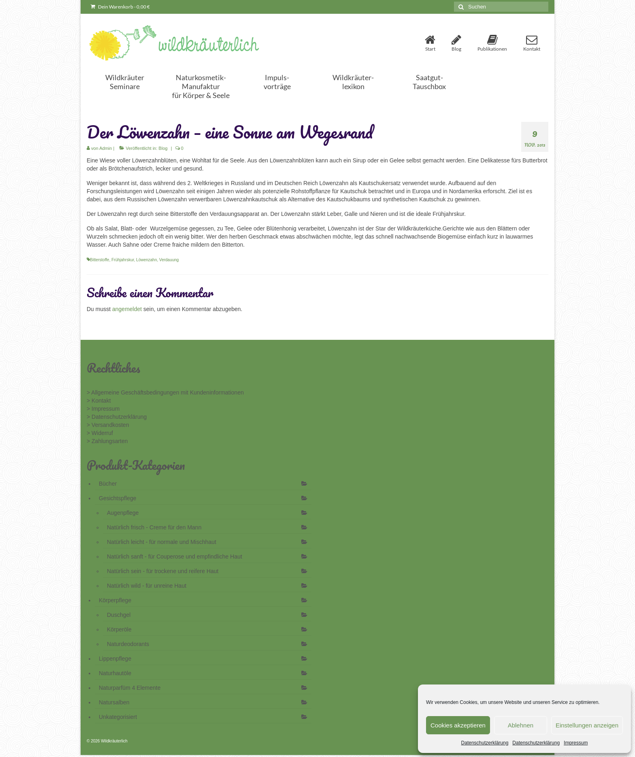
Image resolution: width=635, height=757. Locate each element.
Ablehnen (520, 725)
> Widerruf (100, 433)
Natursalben (114, 702)
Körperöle (119, 629)
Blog (163, 148)
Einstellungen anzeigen (587, 725)
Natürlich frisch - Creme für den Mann (154, 527)
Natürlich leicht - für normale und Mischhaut (161, 542)
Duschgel (118, 615)
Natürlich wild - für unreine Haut (146, 585)
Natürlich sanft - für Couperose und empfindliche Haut (174, 556)
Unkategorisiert (118, 717)
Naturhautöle (115, 673)
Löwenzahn (146, 260)
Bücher (108, 483)
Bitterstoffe (99, 260)
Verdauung (169, 260)
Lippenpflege (115, 658)
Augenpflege (123, 513)
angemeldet (127, 309)
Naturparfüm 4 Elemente (130, 687)
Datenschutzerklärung (485, 743)
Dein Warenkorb (120, 7)
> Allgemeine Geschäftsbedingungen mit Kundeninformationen (165, 392)
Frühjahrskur (122, 260)
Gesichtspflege (117, 498)
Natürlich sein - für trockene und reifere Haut (162, 571)
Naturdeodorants (128, 644)
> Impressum (103, 408)
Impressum (576, 743)
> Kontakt (99, 400)
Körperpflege (115, 600)
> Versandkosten (108, 425)
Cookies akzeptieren (458, 725)
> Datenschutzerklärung (117, 417)
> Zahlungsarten (107, 441)
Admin (105, 148)
